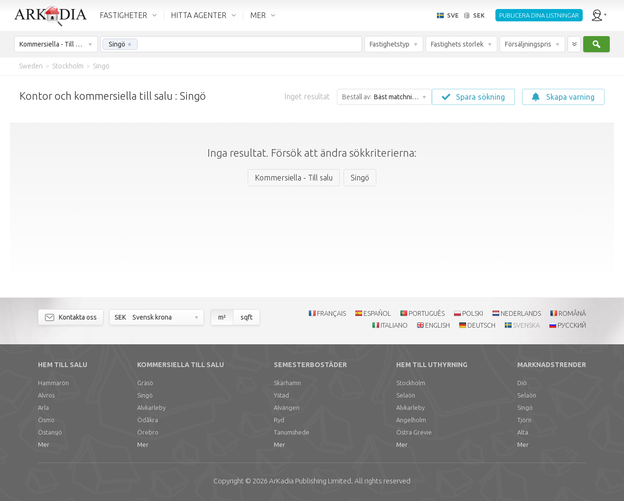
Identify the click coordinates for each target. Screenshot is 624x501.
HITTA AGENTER (198, 15)
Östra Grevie (414, 432)
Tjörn (524, 419)
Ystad (281, 395)
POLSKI (472, 313)
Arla (43, 407)
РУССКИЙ (572, 325)
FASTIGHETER (123, 15)
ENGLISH (437, 325)
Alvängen (286, 407)
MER (258, 15)
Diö (522, 382)
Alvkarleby (151, 407)
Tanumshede (291, 432)
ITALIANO (394, 325)
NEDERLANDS (521, 313)
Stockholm (410, 382)
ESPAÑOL (377, 313)
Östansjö (50, 432)
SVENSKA (526, 325)
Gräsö (145, 382)
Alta (522, 432)
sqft (246, 317)
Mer (43, 444)
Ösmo (46, 419)
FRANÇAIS (331, 313)
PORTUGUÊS (427, 313)
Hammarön (53, 382)
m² (222, 317)
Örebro (147, 432)
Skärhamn (287, 382)
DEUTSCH (481, 325)
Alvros (46, 395)
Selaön (405, 395)
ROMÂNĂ (572, 313)
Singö (145, 395)
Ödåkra (147, 419)
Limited (310, 481)
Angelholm (411, 419)
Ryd (279, 419)
